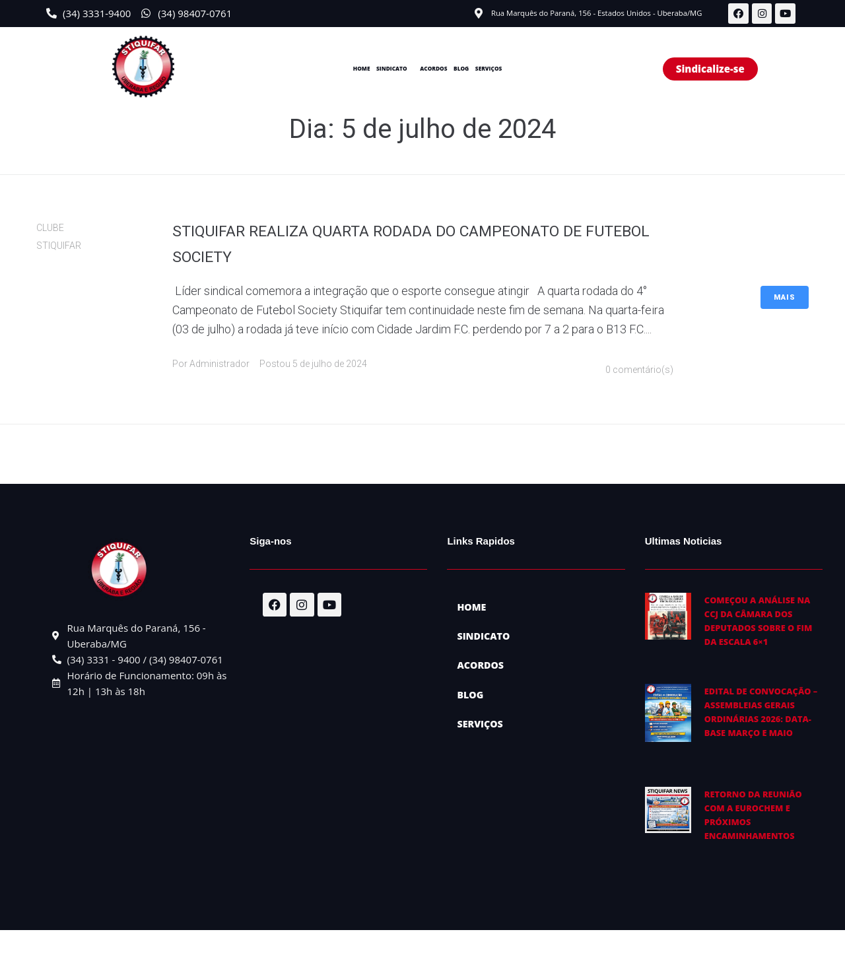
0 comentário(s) (639, 371)
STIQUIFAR (58, 247)
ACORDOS (435, 69)
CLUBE (50, 228)
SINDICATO (363, 69)
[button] (367, 69)
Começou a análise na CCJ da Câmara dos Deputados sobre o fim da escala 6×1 (764, 627)
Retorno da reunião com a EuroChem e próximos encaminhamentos (764, 849)
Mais (784, 298)
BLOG (487, 69)
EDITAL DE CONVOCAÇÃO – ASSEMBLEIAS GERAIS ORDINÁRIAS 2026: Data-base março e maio (764, 739)
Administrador (219, 365)
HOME (307, 69)
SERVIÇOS (538, 69)
